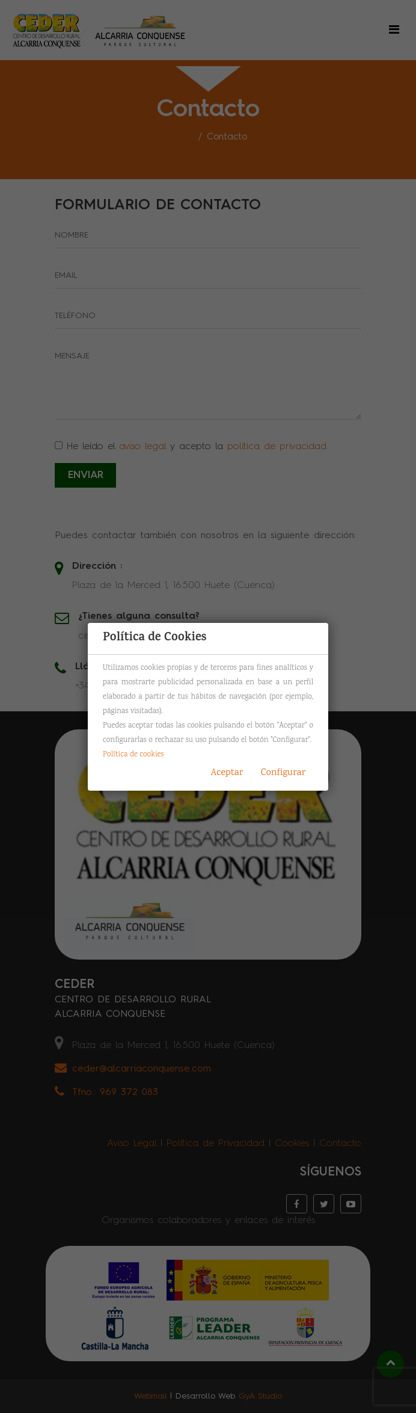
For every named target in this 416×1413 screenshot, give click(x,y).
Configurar (283, 773)
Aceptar (227, 773)
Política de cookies (133, 754)
